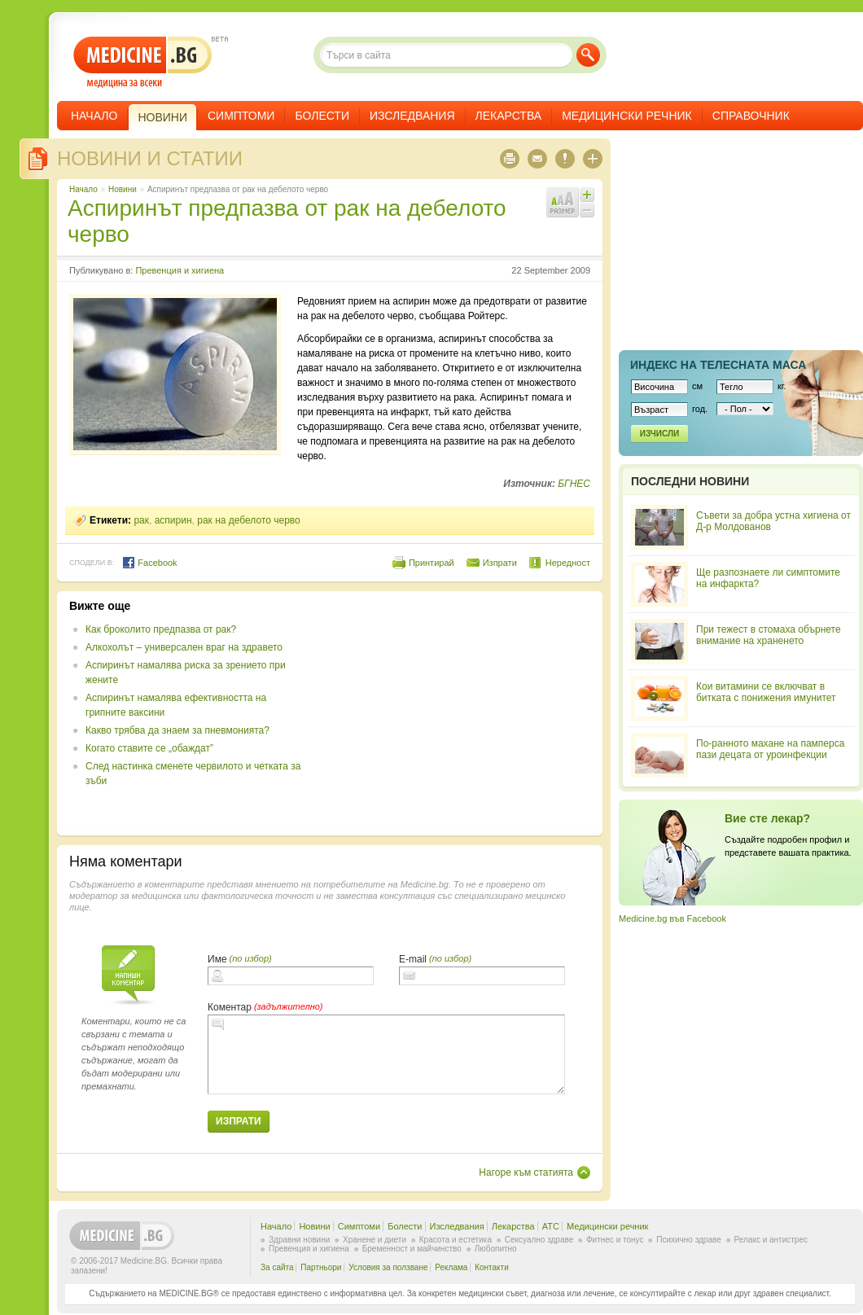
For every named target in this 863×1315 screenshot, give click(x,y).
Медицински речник (627, 115)
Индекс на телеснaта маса (718, 364)
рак (141, 520)
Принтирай (431, 563)
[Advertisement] (457, 713)
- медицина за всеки (142, 62)
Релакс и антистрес (771, 1239)
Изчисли (659, 433)
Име (217, 959)
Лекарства (508, 115)
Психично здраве (688, 1239)
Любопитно (496, 1248)
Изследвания (412, 115)
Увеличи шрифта (587, 194)
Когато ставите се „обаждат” (149, 748)
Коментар (230, 1007)
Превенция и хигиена (179, 270)
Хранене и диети (374, 1239)
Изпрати (500, 563)
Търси (588, 55)
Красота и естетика (455, 1239)
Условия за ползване (387, 1267)
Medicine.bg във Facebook (672, 918)
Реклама (451, 1267)
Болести (322, 115)
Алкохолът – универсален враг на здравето (184, 647)
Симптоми (241, 115)
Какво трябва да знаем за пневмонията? (177, 730)
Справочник (751, 115)
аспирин (173, 520)
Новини (122, 189)
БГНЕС (574, 483)
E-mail (413, 959)
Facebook (149, 562)
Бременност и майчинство (412, 1248)
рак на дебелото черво (248, 520)
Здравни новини (299, 1239)
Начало (94, 115)
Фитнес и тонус (614, 1239)
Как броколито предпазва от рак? (160, 629)
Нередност (567, 563)
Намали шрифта (587, 210)
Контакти (492, 1267)
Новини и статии (150, 158)
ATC (550, 1226)
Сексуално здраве (539, 1239)
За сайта (277, 1267)
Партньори (320, 1267)
